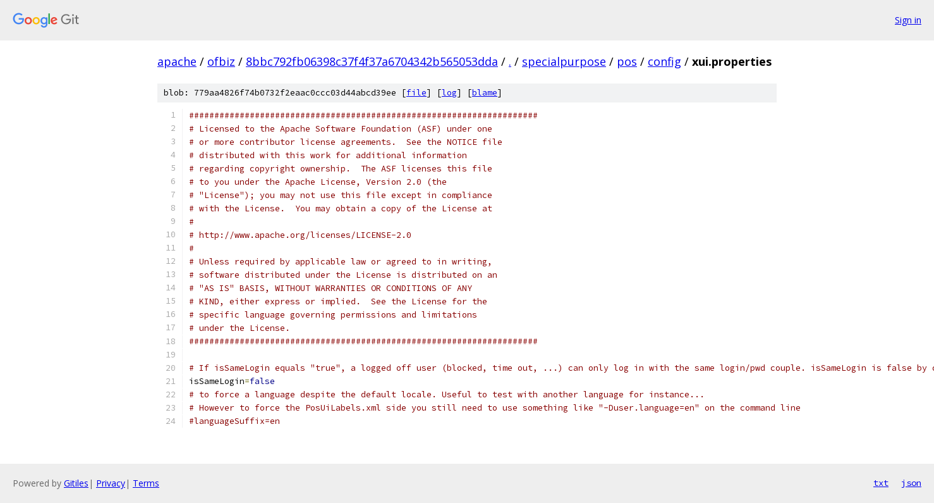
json (911, 482)
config (664, 61)
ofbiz (221, 61)
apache (177, 61)
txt (881, 482)
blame (484, 92)
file (416, 92)
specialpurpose (564, 61)
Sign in (908, 20)
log (449, 92)
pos (627, 61)
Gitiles (76, 483)
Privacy (110, 483)
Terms (146, 483)
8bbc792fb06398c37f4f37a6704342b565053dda (372, 61)
